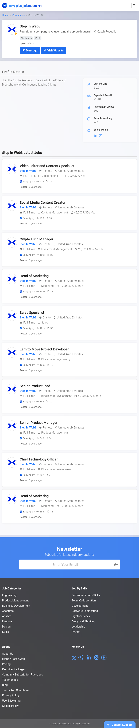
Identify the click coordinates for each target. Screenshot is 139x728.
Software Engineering (85, 611)
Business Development (16, 605)
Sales (5, 631)
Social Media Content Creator (42, 202)
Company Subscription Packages (22, 674)
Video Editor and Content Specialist (47, 166)
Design (6, 626)
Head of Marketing (34, 276)
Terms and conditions (15, 690)
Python (76, 631)
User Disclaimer (11, 700)
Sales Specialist (32, 312)
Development (80, 605)
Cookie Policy (10, 705)
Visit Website (54, 50)
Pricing (6, 664)
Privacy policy (10, 695)
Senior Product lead (35, 386)
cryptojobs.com (64, 723)
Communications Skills (86, 595)
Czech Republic (106, 31)
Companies (18, 15)
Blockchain (26, 38)
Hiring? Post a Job (13, 659)
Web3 (37, 38)
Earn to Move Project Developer (44, 349)
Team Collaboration (84, 600)
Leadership (78, 626)
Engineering (9, 595)
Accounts (8, 611)
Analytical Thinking (83, 621)
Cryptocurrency (81, 616)
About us (7, 653)
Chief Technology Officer (39, 459)
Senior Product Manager (38, 422)
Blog (5, 685)
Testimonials (10, 679)
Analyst (6, 616)
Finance (7, 621)
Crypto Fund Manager (36, 239)
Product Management (15, 600)
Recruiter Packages (14, 669)
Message (29, 50)
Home (5, 15)
